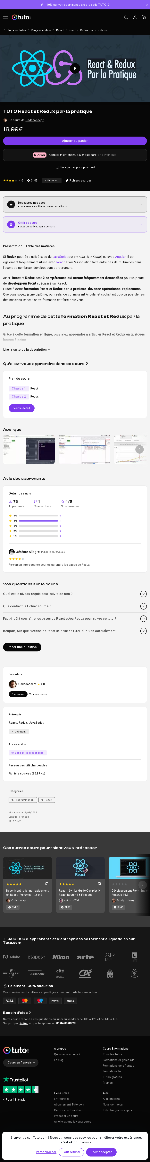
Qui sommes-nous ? (67, 1054)
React (60, 30)
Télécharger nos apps (117, 1110)
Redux (23, 722)
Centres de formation (68, 1110)
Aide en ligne (111, 1098)
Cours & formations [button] (116, 1048)
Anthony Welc (72, 900)
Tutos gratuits (112, 1077)
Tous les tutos (16, 30)
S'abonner (18, 694)
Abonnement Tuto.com (69, 1104)
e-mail (24, 1023)
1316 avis (19, 1099)
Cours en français (21, 1062)
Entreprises (62, 1098)
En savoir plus (107, 154)
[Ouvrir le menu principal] (5, 17)
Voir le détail (21, 408)
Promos (108, 1082)
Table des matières (39, 246)
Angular (120, 257)
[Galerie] (75, 449)
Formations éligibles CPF (119, 1060)
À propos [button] (60, 1048)
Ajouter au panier (75, 141)
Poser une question (22, 647)
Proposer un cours (66, 1115)
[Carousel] (75, 885)
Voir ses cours (38, 694)
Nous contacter (113, 1104)
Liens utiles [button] (61, 1093)
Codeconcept (35, 120)
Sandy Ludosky (126, 900)
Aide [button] (106, 1093)
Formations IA (112, 1071)
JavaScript (60, 257)
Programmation (41, 30)
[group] (29, 449)
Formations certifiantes (118, 1065)
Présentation (12, 246)
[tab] (12, 246)
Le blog (59, 1060)
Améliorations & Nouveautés (72, 1121)
